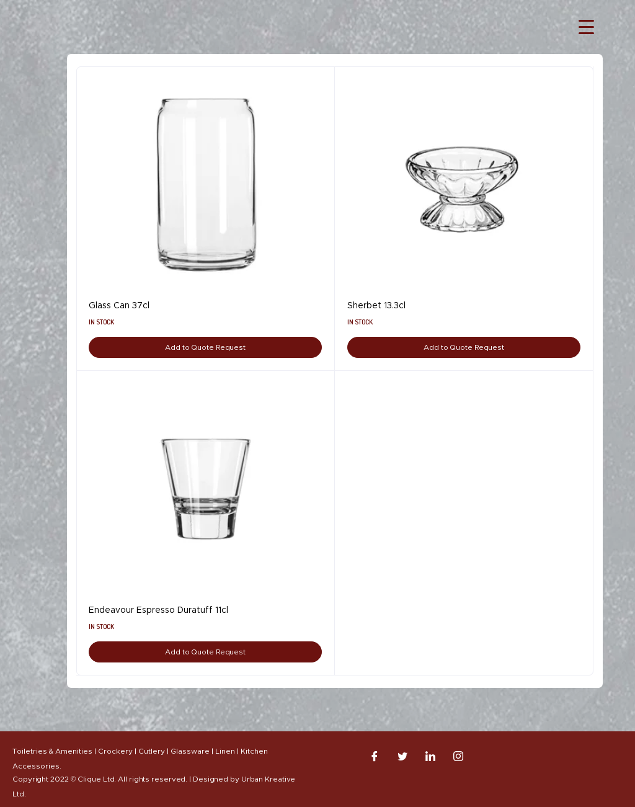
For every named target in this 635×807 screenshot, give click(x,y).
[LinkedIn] (430, 756)
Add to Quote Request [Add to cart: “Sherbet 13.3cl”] (464, 347)
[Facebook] (374, 756)
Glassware (190, 751)
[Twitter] (402, 756)
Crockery (115, 751)
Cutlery (151, 751)
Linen (225, 751)
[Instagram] (458, 756)
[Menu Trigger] (586, 26)
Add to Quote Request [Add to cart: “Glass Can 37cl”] (205, 347)
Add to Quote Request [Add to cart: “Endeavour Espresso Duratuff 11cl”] (205, 652)
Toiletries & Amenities (52, 751)
